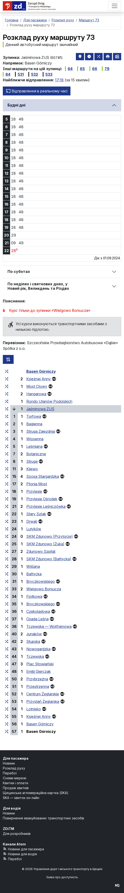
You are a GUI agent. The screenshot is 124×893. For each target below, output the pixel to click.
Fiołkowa (34, 596)
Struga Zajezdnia (40, 431)
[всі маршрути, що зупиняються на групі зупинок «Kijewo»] (6, 469)
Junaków (34, 634)
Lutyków (33, 529)
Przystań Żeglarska (42, 701)
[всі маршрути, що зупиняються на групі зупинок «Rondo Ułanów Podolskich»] (6, 401)
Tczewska (35, 656)
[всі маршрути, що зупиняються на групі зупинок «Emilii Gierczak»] (6, 671)
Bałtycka (34, 574)
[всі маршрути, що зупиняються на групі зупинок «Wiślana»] (6, 566)
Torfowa (33, 416)
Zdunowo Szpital (40, 551)
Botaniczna (36, 454)
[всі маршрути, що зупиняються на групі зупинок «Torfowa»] (6, 416)
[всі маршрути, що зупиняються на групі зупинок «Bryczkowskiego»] (6, 581)
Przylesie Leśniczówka (46, 506)
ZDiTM (8, 829)
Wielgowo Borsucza (43, 589)
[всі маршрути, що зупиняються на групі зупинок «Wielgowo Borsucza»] (6, 589)
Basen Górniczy (41, 371)
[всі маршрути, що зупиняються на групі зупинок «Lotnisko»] (6, 709)
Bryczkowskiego (40, 581)
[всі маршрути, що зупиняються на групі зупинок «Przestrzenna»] (6, 686)
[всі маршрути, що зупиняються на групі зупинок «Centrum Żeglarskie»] (6, 694)
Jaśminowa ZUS (40, 409)
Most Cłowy (36, 386)
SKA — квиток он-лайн (21, 798)
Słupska (33, 641)
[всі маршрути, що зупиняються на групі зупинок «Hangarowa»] (6, 394)
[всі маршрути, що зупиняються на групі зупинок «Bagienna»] (6, 424)
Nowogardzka (38, 649)
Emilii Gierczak (38, 671)
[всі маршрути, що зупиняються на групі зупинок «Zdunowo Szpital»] (6, 551)
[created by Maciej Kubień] (117, 885)
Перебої (10, 773)
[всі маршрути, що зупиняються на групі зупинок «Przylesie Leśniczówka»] (6, 506)
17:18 (59, 80)
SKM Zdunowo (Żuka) (45, 544)
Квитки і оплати (15, 783)
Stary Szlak (36, 514)
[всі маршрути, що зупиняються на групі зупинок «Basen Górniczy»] (6, 371)
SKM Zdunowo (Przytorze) (49, 536)
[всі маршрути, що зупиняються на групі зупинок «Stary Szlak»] (6, 514)
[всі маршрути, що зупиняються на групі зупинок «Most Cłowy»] (6, 386)
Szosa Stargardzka (42, 476)
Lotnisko (33, 709)
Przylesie (34, 491)
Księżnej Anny (38, 379)
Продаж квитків (16, 788)
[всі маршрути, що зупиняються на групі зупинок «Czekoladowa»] (6, 611)
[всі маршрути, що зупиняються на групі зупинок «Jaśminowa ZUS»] (6, 409)
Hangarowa (36, 394)
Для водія (12, 808)
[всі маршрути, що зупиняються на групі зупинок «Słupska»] (6, 641)
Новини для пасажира (23, 849)
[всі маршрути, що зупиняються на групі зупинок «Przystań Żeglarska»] (6, 701)
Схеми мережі (14, 778)
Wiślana (33, 566)
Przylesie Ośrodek (41, 499)
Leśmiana (34, 446)
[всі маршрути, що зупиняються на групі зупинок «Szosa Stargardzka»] (6, 476)
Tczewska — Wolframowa (49, 626)
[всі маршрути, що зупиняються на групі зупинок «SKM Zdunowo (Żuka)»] (6, 544)
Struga (32, 461)
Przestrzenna (37, 686)
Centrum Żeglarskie (42, 694)
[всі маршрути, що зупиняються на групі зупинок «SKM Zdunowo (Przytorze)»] (6, 536)
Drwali (31, 521)
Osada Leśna (37, 619)
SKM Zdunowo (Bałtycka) (48, 559)
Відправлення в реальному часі (36, 91)
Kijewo (32, 469)
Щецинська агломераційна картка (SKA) (35, 793)
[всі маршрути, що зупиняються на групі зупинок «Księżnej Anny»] (6, 379)
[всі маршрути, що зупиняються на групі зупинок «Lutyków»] (6, 529)
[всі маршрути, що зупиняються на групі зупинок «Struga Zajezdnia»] (6, 431)
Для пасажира (15, 758)
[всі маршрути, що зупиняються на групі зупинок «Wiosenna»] (6, 439)
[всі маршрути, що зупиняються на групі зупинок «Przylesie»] (6, 491)
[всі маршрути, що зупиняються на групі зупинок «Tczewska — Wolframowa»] (6, 626)
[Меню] (114, 6)
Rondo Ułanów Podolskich (49, 401)
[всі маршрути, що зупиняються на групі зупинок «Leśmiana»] (6, 446)
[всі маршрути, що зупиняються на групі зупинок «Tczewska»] (6, 656)
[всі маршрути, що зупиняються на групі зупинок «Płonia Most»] (6, 484)
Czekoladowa (38, 611)
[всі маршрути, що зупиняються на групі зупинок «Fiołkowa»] (6, 596)
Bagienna (34, 424)
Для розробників (17, 834)
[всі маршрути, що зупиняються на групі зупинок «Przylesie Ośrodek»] (6, 499)
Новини (9, 763)
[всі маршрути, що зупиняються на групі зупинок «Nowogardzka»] (6, 649)
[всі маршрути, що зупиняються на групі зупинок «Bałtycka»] (6, 574)
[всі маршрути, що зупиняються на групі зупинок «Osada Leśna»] (6, 619)
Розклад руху (14, 768)
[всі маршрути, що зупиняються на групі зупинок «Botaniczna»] (6, 454)
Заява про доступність (62, 877)
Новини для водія (20, 854)
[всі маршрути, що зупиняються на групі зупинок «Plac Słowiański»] (6, 664)
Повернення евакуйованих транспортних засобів (43, 818)
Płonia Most (36, 484)
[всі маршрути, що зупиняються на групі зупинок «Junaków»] (6, 634)
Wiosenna (34, 439)
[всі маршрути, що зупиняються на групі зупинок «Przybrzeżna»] (6, 679)
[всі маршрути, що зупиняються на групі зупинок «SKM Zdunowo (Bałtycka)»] (6, 559)
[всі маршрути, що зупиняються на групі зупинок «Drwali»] (6, 521)
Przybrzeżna (37, 679)
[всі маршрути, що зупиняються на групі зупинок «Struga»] (6, 461)
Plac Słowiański (40, 664)
